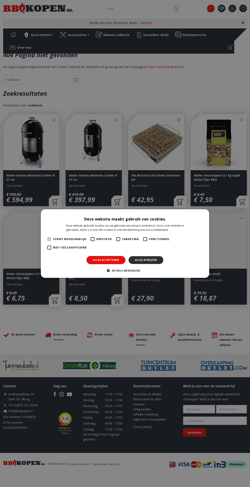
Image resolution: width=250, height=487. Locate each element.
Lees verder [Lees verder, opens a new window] (176, 230)
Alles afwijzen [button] (146, 260)
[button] (125, 270)
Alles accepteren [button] (106, 260)
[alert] (125, 243)
